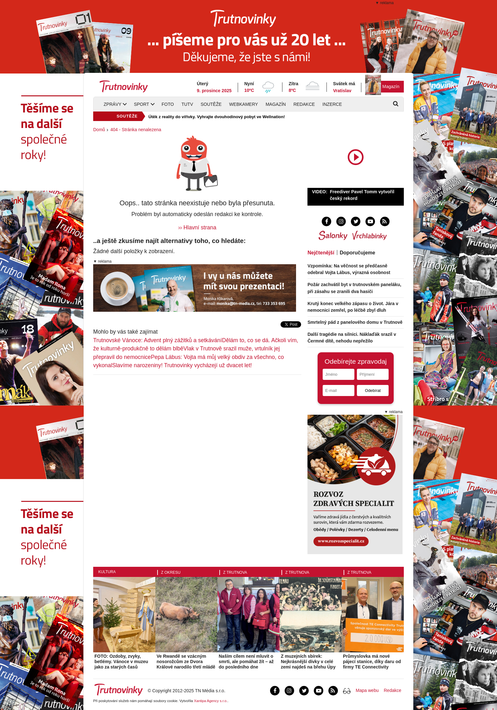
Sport (141, 104)
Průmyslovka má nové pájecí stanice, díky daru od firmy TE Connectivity (372, 661)
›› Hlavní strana (197, 227)
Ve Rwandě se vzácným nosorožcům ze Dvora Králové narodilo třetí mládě (186, 661)
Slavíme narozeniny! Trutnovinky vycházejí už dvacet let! (182, 365)
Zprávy (112, 104)
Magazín (390, 86)
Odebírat (373, 390)
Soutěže (211, 104)
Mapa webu (367, 690)
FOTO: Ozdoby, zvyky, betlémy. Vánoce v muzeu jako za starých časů (121, 661)
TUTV (187, 104)
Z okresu (170, 572)
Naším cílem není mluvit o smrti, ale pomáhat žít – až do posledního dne (246, 661)
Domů (99, 129)
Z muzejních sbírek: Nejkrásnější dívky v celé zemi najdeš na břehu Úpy (308, 661)
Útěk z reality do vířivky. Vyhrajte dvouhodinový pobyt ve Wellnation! (216, 116)
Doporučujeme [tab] (357, 252)
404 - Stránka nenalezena (135, 129)
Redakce (304, 104)
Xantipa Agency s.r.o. (211, 701)
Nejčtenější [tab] (320, 252)
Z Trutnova (235, 572)
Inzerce (332, 104)
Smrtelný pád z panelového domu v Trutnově (355, 322)
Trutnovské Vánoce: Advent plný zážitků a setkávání (157, 340)
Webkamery (243, 104)
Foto (168, 104)
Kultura (107, 572)
